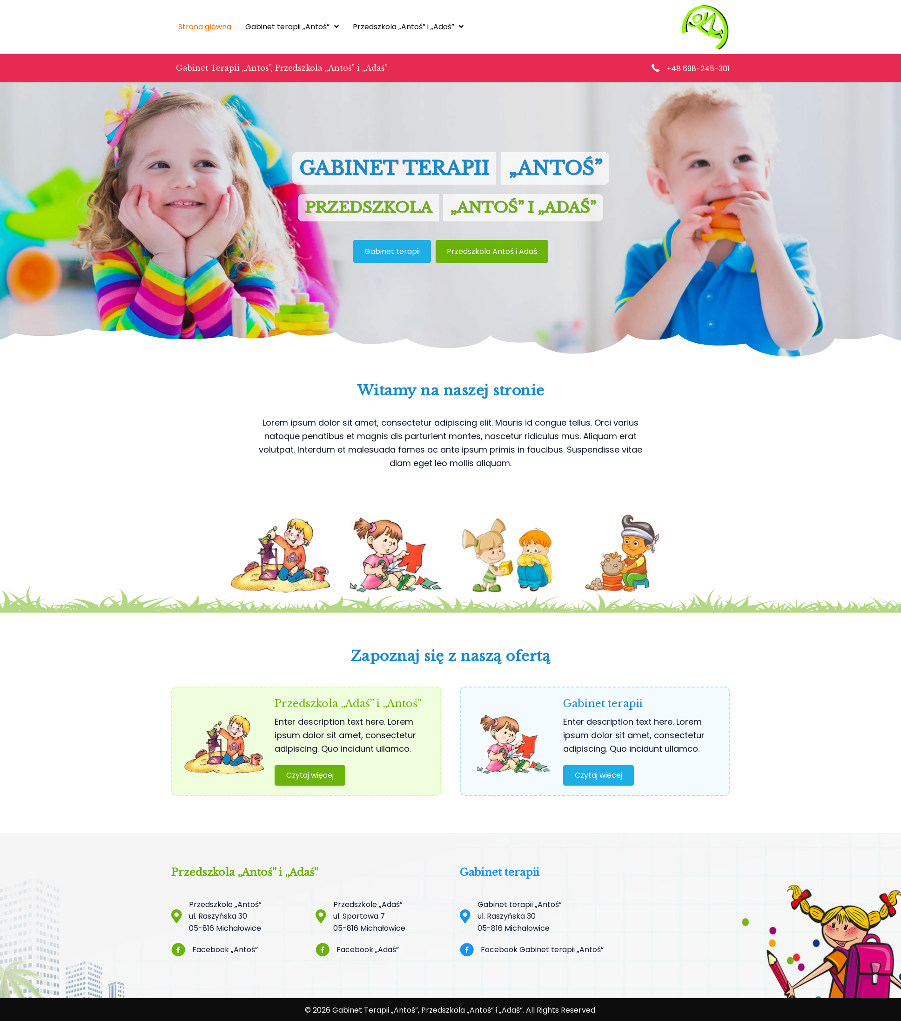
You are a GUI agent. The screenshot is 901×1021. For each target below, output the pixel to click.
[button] (310, 775)
